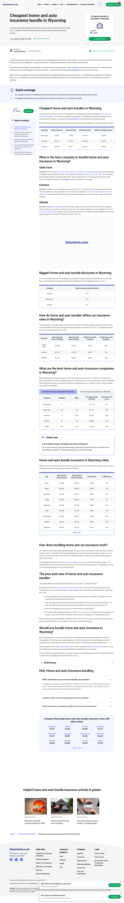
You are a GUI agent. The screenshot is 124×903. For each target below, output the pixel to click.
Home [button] (46, 4)
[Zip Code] (100, 33)
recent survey (93, 192)
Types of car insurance (44, 863)
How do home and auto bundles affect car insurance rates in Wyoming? (24, 147)
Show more (77, 532)
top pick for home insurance (92, 174)
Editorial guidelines (83, 864)
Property (63, 860)
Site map (39, 870)
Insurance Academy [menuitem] (87, 4)
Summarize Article (41, 39)
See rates (28, 111)
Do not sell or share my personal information (101, 863)
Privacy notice (99, 853)
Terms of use (99, 857)
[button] (100, 4)
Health (62, 863)
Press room (81, 868)
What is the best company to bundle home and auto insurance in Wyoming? (23, 134)
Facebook (11, 859)
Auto (61, 856)
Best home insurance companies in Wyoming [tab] (58, 392)
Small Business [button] (71, 4)
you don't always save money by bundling (68, 588)
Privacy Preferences (43, 874)
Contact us (80, 857)
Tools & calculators (42, 859)
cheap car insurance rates (64, 647)
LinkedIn (21, 859)
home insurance (82, 562)
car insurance (68, 562)
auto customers (57, 207)
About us (80, 853)
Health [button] (54, 4)
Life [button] (61, 4)
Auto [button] (39, 4)
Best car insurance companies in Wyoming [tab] (95, 392)
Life (61, 867)
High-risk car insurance (44, 866)
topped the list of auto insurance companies (69, 172)
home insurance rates (95, 647)
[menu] (39, 4)
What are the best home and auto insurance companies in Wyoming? (23, 154)
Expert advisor (82, 861)
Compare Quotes (113, 4)
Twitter (16, 859)
